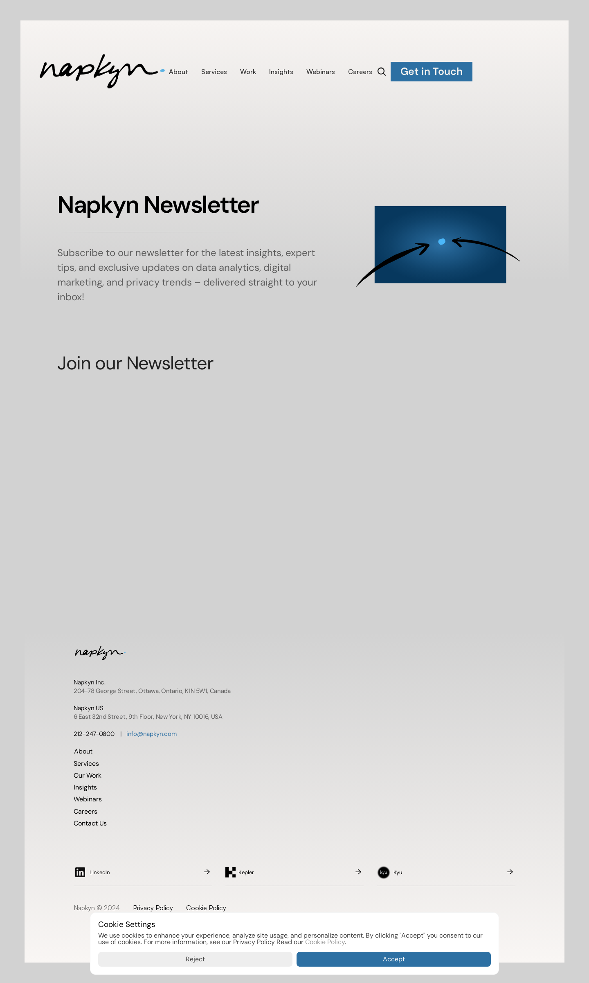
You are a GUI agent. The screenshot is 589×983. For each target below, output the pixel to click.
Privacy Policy (153, 908)
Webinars (320, 71)
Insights (281, 71)
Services (214, 71)
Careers (360, 71)
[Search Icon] (381, 71)
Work (248, 71)
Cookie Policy (206, 908)
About (178, 71)
